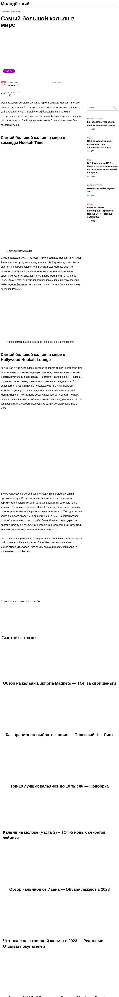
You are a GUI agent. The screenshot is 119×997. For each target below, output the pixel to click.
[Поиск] (114, 107)
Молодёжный (15, 3)
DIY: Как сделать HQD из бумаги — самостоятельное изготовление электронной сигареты (102, 168)
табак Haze (20, 284)
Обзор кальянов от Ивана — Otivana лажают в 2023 (59, 895)
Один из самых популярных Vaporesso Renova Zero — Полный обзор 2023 (100, 212)
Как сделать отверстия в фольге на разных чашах (101, 123)
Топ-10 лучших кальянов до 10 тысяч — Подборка (59, 791)
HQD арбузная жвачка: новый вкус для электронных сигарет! (99, 144)
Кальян (9, 71)
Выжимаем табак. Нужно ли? (101, 190)
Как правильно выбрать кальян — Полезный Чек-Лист (59, 740)
